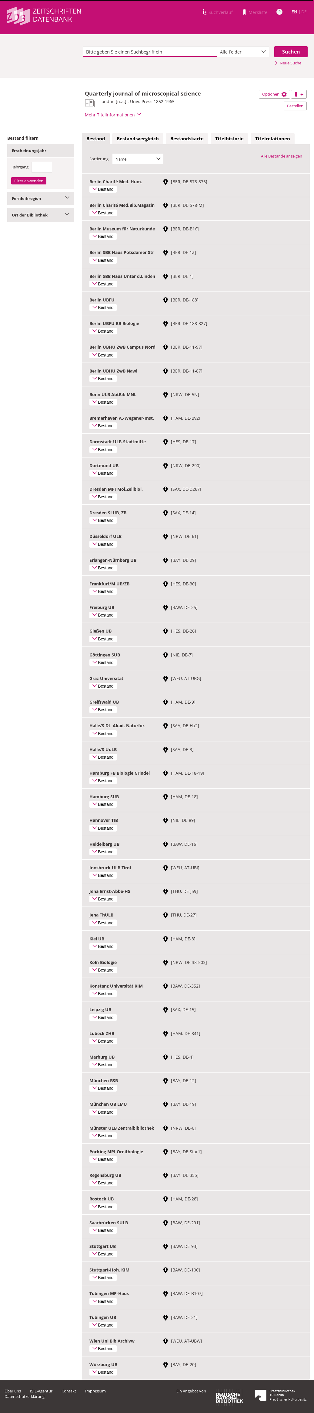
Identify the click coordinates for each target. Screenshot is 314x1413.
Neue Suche (287, 63)
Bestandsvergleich (138, 138)
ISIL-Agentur (41, 1391)
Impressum (95, 1391)
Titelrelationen (272, 138)
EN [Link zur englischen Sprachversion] (294, 12)
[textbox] (150, 51)
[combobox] (243, 51)
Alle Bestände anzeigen (281, 156)
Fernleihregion (40, 198)
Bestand (95, 138)
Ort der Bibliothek (40, 215)
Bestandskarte (187, 138)
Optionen (274, 94)
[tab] (96, 139)
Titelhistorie (229, 138)
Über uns (13, 1391)
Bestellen (295, 106)
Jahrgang (20, 167)
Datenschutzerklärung (25, 1396)
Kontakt (69, 1391)
